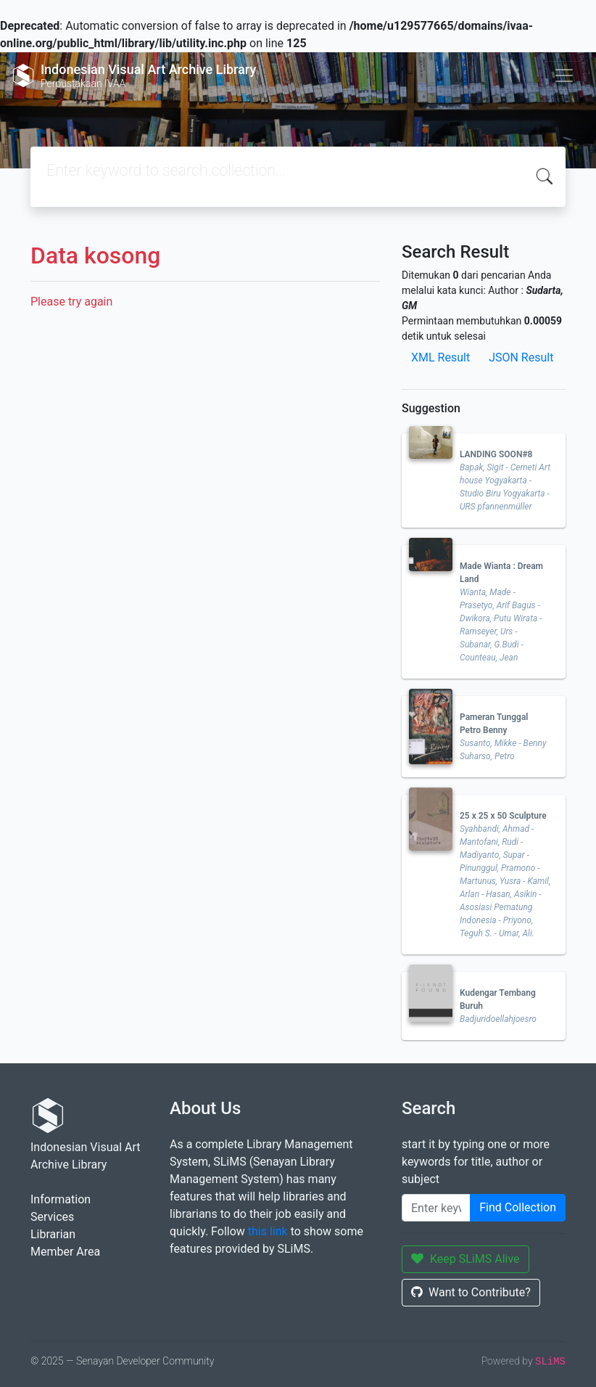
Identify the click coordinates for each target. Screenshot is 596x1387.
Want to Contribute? (471, 1292)
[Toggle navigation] (564, 75)
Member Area (65, 1252)
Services (52, 1217)
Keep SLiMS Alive (465, 1259)
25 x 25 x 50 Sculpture (503, 816)
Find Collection (517, 1207)
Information (60, 1199)
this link (268, 1231)
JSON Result (521, 357)
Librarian (52, 1234)
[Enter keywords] (436, 1208)
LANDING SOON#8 (496, 454)
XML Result (440, 357)
